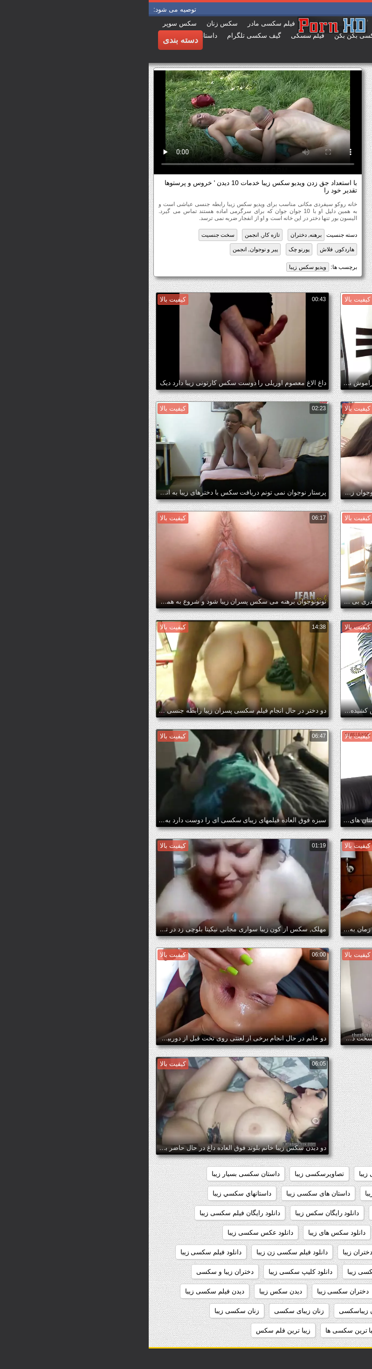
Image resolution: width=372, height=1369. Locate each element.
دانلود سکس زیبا (254, 1232)
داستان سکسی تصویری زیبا (320, 1193)
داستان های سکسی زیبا (169, 1193)
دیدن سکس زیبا (131, 1291)
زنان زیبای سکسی (150, 1310)
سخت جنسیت (69, 235)
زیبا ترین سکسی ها (203, 1330)
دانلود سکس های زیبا (188, 1232)
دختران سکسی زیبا (194, 1291)
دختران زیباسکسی (332, 1291)
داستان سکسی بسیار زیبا (97, 1173)
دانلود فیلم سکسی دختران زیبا (235, 1252)
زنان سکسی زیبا (88, 1310)
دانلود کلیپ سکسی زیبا (152, 1271)
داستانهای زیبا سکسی (328, 1213)
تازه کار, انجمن (113, 235)
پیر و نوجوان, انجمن (106, 249)
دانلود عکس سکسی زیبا (112, 1232)
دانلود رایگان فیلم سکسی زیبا (91, 1213)
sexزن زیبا (343, 1173)
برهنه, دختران (157, 235)
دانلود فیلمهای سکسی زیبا (234, 1271)
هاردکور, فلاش (188, 249)
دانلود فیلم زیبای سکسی (324, 1252)
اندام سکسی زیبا (291, 1173)
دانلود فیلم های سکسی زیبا (321, 1271)
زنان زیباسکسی (211, 1310)
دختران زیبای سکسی (263, 1291)
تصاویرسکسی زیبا (170, 1173)
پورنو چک (150, 249)
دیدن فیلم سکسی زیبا (66, 1291)
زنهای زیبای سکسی (331, 1330)
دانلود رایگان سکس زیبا (178, 1213)
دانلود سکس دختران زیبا (324, 1232)
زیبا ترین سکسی (266, 1330)
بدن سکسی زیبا (231, 1173)
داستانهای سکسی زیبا (254, 1213)
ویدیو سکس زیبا (159, 267)
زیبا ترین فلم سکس (134, 1330)
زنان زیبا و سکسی (333, 1310)
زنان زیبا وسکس (270, 1310)
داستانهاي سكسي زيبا (93, 1193)
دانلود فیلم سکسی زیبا (62, 1252)
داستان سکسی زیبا (242, 1193)
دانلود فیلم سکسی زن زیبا (143, 1252)
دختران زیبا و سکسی (76, 1271)
